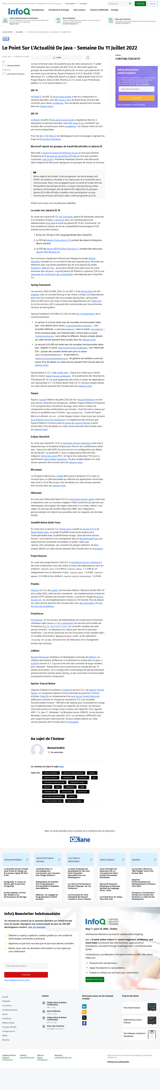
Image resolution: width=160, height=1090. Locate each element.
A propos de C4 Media (9, 1054)
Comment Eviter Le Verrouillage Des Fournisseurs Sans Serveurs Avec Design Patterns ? (48, 890)
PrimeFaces (37, 632)
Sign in (152, 3)
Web (44, 274)
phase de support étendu (82, 433)
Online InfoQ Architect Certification (57, 1025)
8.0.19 (46, 638)
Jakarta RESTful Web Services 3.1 (63, 255)
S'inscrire (7, 1022)
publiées (35, 301)
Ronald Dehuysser (40, 669)
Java (6, 41)
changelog (97, 560)
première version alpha (82, 510)
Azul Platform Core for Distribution (57, 430)
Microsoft (82, 805)
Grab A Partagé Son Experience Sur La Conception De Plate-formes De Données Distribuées (109, 891)
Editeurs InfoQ (9, 1044)
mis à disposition (65, 635)
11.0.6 (64, 638)
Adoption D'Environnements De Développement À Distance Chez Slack (143, 901)
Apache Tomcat (51, 791)
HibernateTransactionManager (73, 355)
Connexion (7, 1026)
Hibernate (70, 800)
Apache (72, 809)
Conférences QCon (10, 1031)
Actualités (19, 34)
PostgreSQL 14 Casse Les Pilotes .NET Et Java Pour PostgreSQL (15, 902)
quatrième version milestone (86, 574)
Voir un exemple (142, 86)
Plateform (36, 274)
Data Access (67, 805)
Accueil (5, 1018)
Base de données (75, 814)
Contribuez (7, 1039)
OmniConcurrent (49, 467)
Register (139, 3)
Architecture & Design (56, 11)
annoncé (60, 226)
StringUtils (42, 340)
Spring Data (87, 298)
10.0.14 (53, 638)
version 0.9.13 (89, 540)
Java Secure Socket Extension (85, 709)
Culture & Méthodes (96, 11)
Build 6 (37, 123)
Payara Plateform (86, 410)
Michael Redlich (14, 68)
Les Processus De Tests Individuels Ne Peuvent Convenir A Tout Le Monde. (79, 915)
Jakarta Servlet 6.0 (43, 612)
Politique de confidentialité (118, 1085)
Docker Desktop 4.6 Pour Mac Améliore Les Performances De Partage (15, 913)
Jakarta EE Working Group (65, 159)
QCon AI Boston (54, 1032)
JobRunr (92, 669)
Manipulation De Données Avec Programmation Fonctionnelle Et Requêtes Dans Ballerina (47, 903)
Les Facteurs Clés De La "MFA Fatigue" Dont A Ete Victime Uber (142, 889)
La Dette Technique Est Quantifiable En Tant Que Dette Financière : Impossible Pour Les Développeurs (79, 891)
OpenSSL (44, 709)
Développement (51, 786)
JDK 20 (52, 139)
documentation (38, 618)
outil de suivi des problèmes (64, 618)
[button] (136, 100)
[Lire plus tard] (48, 60)
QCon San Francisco (56, 1047)
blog (48, 229)
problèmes (58, 106)
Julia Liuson (48, 165)
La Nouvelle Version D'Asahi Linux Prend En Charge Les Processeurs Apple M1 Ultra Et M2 (16, 890)
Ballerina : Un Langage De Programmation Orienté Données (47, 915)
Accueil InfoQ (8, 34)
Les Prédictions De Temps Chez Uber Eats (111, 916)
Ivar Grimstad (66, 223)
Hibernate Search (77, 795)
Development (35, 11)
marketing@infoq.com (63, 1081)
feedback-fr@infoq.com (8, 1082)
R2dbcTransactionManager (58, 384)
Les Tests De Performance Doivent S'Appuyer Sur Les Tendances (79, 904)
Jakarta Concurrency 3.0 (58, 247)
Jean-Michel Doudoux (16, 76)
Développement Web (53, 814)
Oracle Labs (65, 540)
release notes (46, 109)
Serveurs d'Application (54, 795)
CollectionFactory (54, 344)
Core (52, 274)
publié (60, 380)
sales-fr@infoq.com (27, 1081)
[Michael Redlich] (5, 68)
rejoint (46, 159)
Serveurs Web (50, 805)
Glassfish (83, 791)
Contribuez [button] (84, 3)
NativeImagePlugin (89, 550)
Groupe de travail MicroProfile (62, 162)
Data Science (77, 11)
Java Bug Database (55, 142)
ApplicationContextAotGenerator (52, 366)
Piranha (35, 602)
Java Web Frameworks (54, 809)
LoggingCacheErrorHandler (79, 333)
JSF (94, 791)
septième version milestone (77, 454)
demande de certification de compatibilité (52, 281)
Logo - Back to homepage (14, 9)
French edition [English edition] (70, 3)
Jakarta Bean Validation (55, 470)
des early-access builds (63, 123)
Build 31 (38, 99)
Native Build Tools (40, 543)
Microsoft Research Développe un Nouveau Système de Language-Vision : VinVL (110, 905)
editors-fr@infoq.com (42, 1082)
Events (5, 1035)
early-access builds (62, 99)
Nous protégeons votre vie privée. (131, 106)
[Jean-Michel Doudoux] (5, 76)
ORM (82, 800)
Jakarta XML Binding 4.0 (48, 258)
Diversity (6, 1061)
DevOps (111, 11)
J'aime (39, 60)
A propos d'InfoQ (10, 1048)
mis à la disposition (85, 320)
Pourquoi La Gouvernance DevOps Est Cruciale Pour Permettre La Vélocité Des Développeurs (143, 914)
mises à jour (65, 102)
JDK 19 (43, 139)
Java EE (47, 800)
